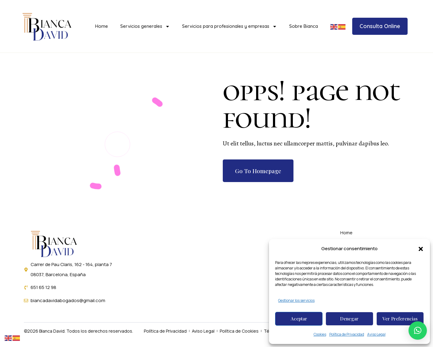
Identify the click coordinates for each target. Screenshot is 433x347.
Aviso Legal (376, 334)
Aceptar (299, 319)
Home (101, 26)
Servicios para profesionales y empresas (229, 26)
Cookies (320, 334)
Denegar (349, 319)
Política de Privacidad (346, 334)
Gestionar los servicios (296, 300)
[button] (421, 249)
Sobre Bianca (303, 26)
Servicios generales (145, 26)
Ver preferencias (400, 319)
